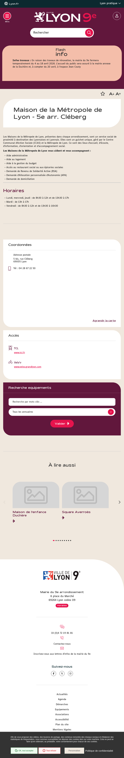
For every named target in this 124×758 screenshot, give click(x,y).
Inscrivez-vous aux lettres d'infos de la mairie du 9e (62, 654)
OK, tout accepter (24, 750)
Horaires (62, 605)
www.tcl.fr (19, 353)
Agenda (62, 699)
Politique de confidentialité (99, 750)
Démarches (62, 704)
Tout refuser (49, 750)
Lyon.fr (14, 4)
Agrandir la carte (104, 320)
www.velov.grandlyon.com (27, 367)
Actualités (62, 694)
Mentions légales (62, 730)
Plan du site (62, 725)
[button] (102, 93)
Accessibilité (62, 720)
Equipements (62, 709)
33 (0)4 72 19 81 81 (62, 633)
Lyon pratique (110, 3)
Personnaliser (74, 751)
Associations (62, 714)
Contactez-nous (62, 644)
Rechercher (41, 32)
